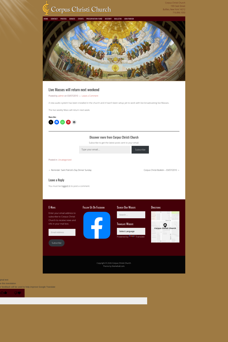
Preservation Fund (94, 18)
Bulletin (118, 18)
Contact (54, 18)
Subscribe (140, 149)
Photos (63, 18)
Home (46, 18)
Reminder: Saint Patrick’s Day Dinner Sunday (70, 170)
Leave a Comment (90, 95)
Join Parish (129, 18)
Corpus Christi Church (121, 263)
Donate (72, 18)
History (108, 18)
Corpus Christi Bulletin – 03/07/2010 (161, 170)
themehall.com (118, 266)
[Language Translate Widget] (131, 231)
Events (81, 18)
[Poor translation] (18, 293)
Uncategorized (64, 159)
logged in (66, 186)
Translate (137, 236)
